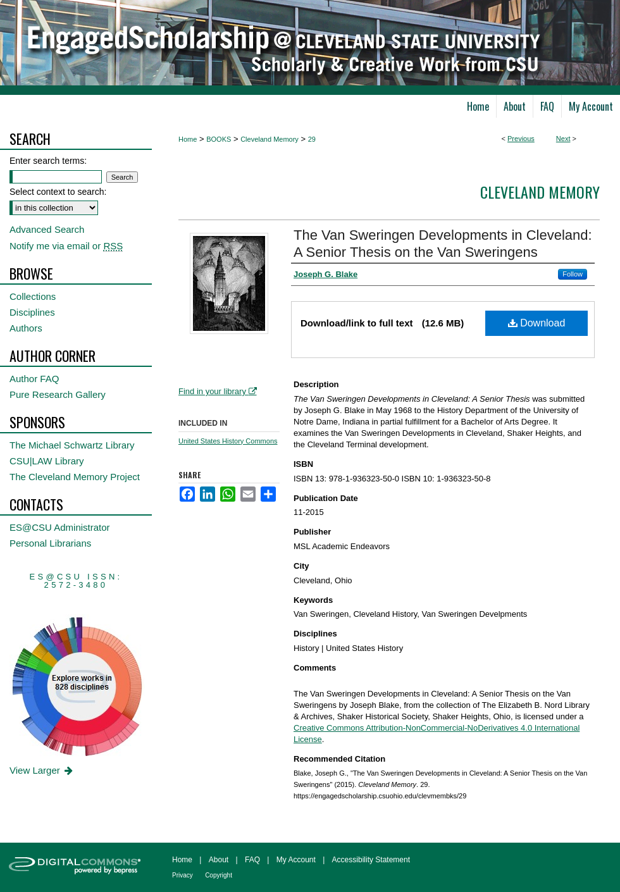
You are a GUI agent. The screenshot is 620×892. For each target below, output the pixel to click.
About (218, 859)
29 (312, 139)
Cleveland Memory (269, 139)
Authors (25, 328)
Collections (32, 296)
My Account (296, 859)
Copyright (218, 875)
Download (537, 323)
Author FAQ (34, 378)
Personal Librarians (50, 543)
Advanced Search (46, 229)
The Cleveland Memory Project (74, 476)
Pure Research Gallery (57, 394)
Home (187, 139)
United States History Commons (228, 441)
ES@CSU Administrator (59, 527)
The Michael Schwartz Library (72, 445)
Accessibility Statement (371, 859)
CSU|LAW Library (46, 460)
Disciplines (32, 312)
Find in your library (217, 391)
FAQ (252, 859)
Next (563, 138)
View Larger (42, 770)
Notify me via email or (66, 245)
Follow (572, 274)
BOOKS (218, 139)
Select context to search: (57, 192)
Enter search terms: (48, 161)
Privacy (182, 875)
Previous (521, 138)
